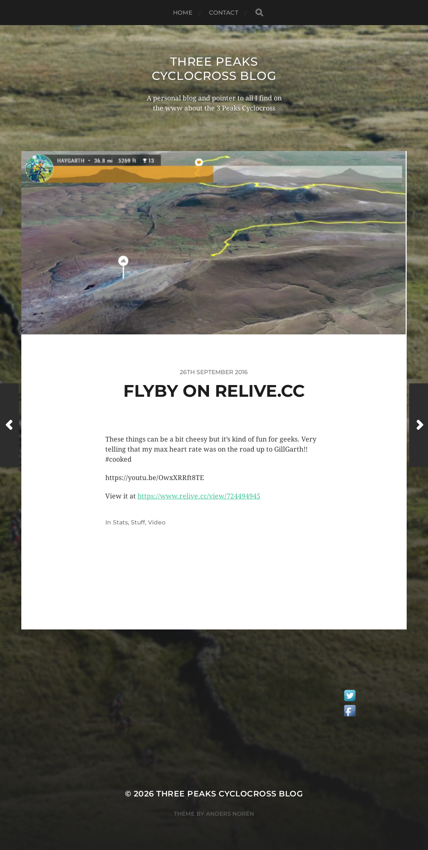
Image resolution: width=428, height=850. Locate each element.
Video (157, 522)
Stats (120, 522)
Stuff (138, 522)
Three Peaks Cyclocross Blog (214, 68)
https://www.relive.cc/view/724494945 (199, 496)
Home (182, 12)
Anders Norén (230, 813)
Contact (223, 12)
